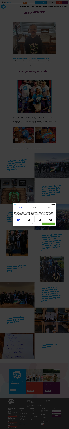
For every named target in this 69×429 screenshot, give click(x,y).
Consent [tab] (20, 207)
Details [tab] (34, 207)
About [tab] (49, 207)
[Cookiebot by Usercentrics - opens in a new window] (51, 204)
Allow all (48, 223)
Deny (21, 223)
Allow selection (34, 223)
